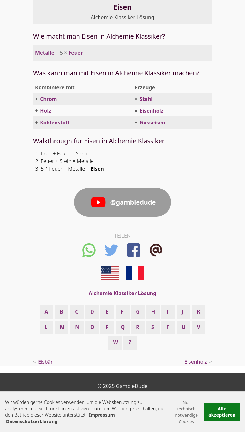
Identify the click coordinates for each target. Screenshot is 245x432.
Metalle (44, 52)
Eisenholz (152, 110)
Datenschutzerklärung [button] (31, 421)
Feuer (75, 52)
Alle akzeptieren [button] (222, 412)
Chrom (48, 98)
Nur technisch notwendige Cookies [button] (186, 411)
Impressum (102, 415)
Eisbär (45, 361)
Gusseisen (152, 122)
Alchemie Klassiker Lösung (122, 17)
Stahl (146, 98)
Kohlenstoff (55, 122)
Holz (45, 110)
